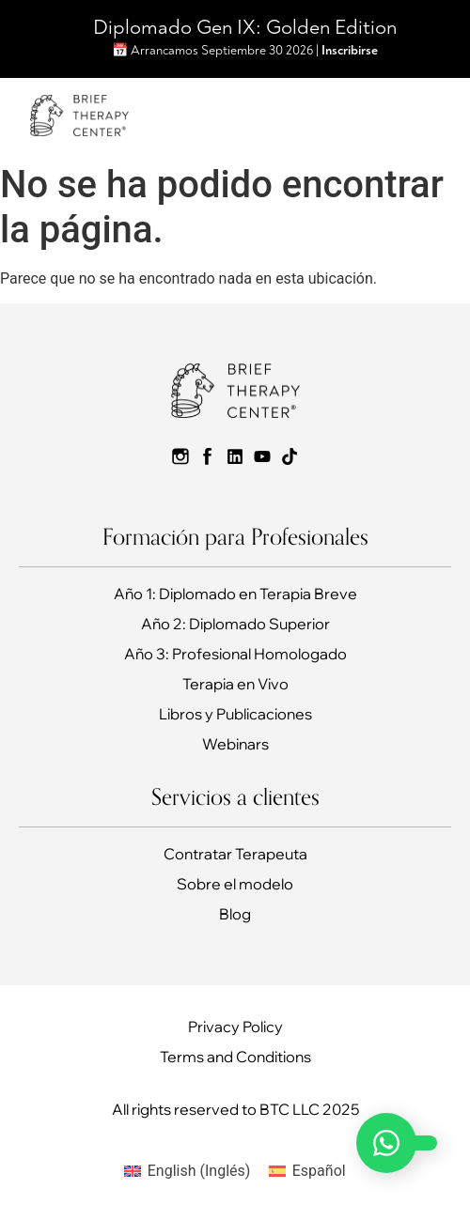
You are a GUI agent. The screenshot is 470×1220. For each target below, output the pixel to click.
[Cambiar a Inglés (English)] (187, 1171)
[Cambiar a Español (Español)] (306, 1171)
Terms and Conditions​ (235, 1056)
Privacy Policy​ (235, 1026)
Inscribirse (349, 50)
